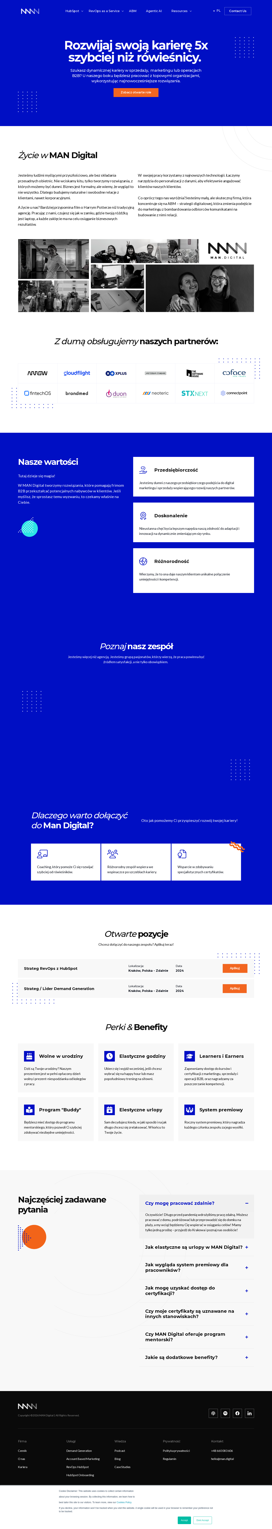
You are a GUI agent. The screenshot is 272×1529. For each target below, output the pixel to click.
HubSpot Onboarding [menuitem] (80, 1475)
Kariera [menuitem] (22, 1467)
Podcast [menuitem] (119, 1450)
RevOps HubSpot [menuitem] (77, 1467)
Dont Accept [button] (202, 1520)
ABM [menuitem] (133, 11)
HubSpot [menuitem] (72, 11)
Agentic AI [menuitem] (154, 11)
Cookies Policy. (124, 1502)
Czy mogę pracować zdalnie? (179, 1203)
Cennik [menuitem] (22, 1450)
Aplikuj (235, 968)
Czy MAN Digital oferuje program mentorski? (185, 1337)
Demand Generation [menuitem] (79, 1450)
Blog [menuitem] (117, 1458)
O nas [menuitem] (21, 1458)
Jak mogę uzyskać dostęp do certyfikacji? (180, 1290)
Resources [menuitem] (179, 11)
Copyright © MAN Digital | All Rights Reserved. (48, 1415)
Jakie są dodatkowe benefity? (181, 1357)
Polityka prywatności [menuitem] (176, 1450)
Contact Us (237, 11)
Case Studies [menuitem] (122, 1467)
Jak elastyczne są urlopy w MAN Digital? (194, 1247)
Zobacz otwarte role (136, 92)
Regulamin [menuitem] (169, 1458)
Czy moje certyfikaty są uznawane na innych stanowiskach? (189, 1314)
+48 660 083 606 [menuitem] (222, 1450)
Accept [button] (184, 1520)
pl (217, 11)
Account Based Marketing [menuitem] (83, 1458)
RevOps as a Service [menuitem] (104, 11)
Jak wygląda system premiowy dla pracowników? (186, 1267)
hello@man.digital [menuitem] (222, 1458)
